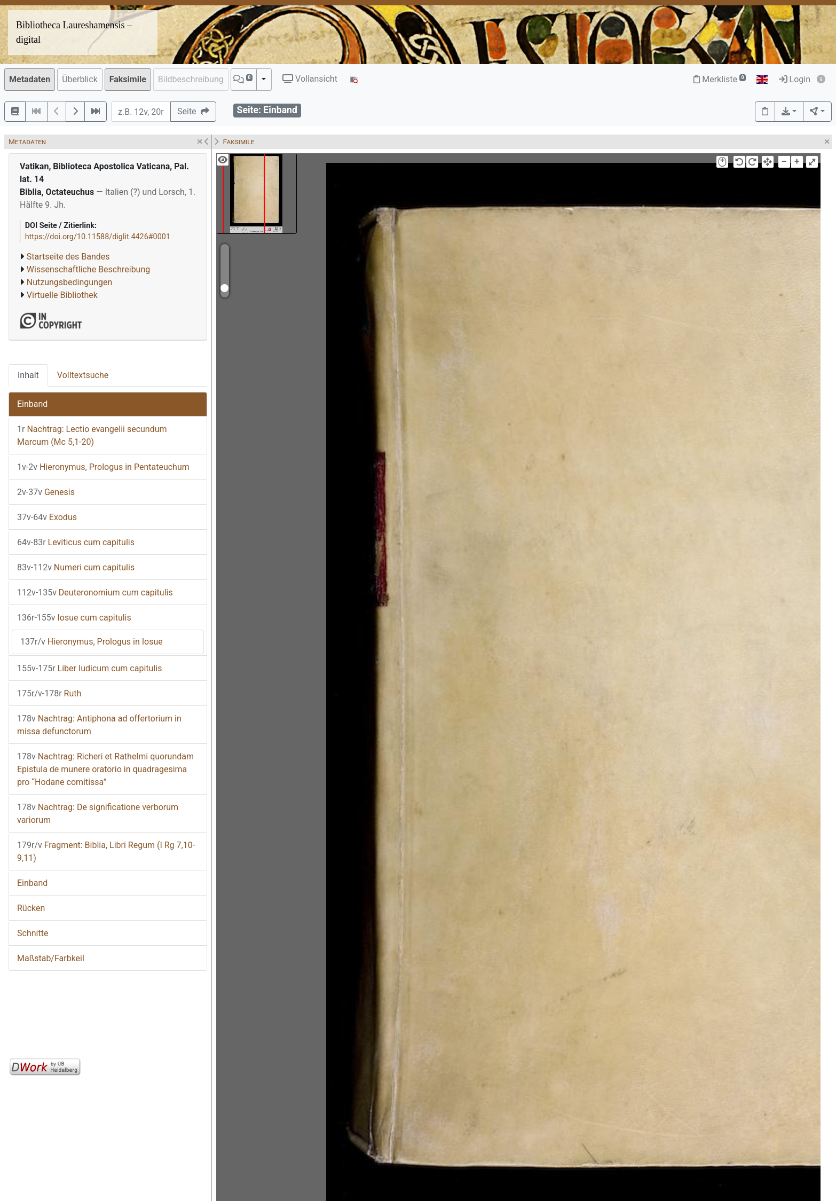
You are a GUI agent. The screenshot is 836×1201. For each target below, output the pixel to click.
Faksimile (127, 79)
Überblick (80, 79)
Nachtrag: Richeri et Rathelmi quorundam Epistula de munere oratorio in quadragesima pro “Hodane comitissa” (105, 769)
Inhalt (28, 375)
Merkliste (719, 79)
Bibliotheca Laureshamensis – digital (74, 32)
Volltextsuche (82, 375)
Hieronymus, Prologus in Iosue (91, 642)
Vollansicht (309, 79)
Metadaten (29, 79)
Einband (32, 404)
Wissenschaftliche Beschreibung (88, 269)
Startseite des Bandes (68, 257)
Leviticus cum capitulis (76, 542)
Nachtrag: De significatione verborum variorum (97, 813)
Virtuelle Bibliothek (62, 295)
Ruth (49, 693)
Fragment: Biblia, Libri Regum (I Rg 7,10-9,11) (106, 851)
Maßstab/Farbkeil (50, 958)
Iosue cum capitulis (74, 618)
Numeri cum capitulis (76, 567)
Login (794, 79)
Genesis (46, 492)
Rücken (31, 908)
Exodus (47, 517)
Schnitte (32, 933)
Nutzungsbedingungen (69, 282)
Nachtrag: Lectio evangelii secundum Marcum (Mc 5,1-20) (92, 435)
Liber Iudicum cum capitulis (89, 668)
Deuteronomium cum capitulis (95, 592)
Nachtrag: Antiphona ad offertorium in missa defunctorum (99, 724)
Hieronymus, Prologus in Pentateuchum (103, 467)
